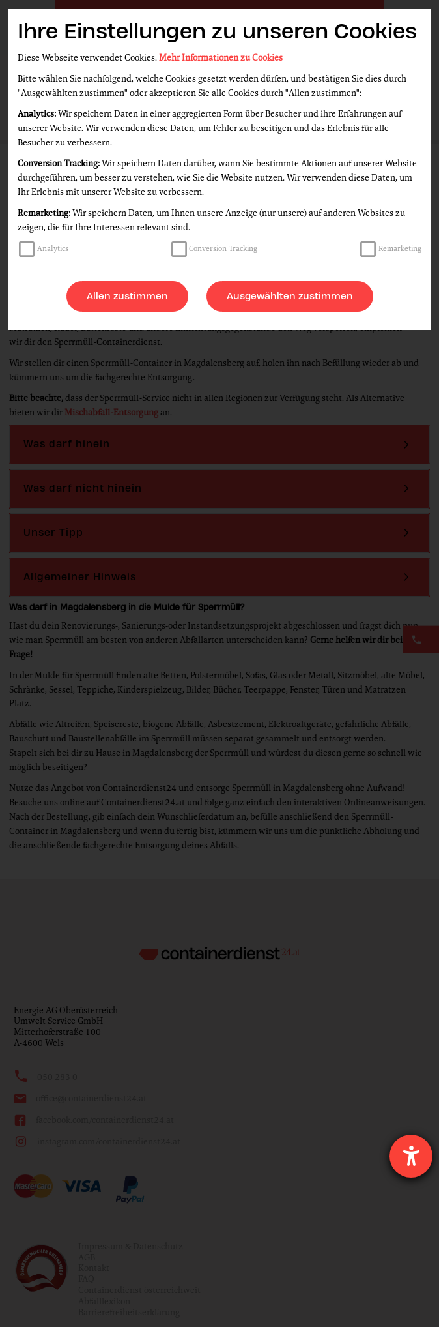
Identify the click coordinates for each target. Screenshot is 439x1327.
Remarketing (399, 248)
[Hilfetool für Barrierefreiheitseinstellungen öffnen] (410, 1156)
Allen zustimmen (127, 296)
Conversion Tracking (223, 248)
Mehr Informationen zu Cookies (221, 58)
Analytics (52, 248)
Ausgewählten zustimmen (290, 296)
